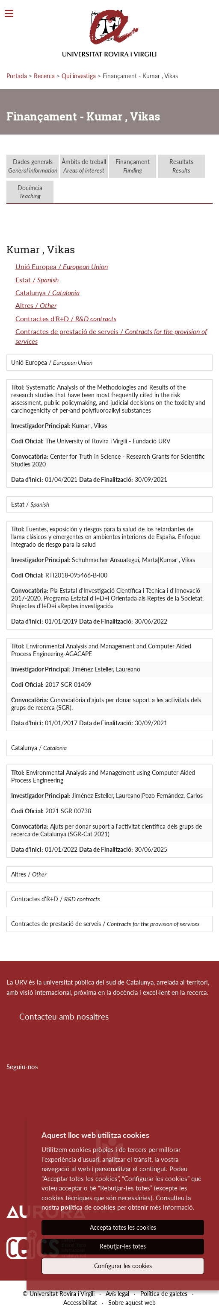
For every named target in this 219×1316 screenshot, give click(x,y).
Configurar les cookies (123, 1265)
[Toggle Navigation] (9, 14)
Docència (30, 192)
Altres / (35, 305)
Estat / (37, 280)
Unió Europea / (61, 266)
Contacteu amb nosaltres (64, 1016)
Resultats (181, 166)
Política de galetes (163, 1293)
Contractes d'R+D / (65, 318)
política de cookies (88, 1207)
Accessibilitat (80, 1302)
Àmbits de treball (84, 166)
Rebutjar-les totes (123, 1246)
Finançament (132, 166)
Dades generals (32, 166)
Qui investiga (79, 75)
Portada (16, 75)
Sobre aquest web (132, 1302)
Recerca (44, 75)
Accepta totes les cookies (123, 1227)
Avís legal (117, 1293)
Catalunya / (47, 292)
